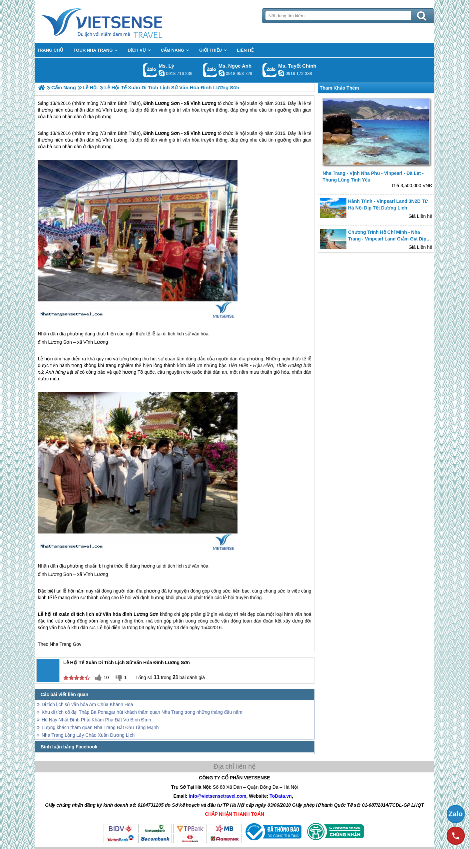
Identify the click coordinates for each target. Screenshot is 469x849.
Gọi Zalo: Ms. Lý (150, 70)
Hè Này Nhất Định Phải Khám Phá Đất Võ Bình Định (96, 719)
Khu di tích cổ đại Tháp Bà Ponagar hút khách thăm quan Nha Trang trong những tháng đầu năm (142, 712)
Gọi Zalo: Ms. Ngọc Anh (210, 70)
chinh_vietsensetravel (281, 73)
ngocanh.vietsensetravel (221, 73)
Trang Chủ (119, 21)
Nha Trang (60, 644)
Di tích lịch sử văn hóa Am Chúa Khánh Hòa (87, 704)
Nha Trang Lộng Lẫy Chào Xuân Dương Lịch (88, 735)
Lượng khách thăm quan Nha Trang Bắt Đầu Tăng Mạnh (100, 727)
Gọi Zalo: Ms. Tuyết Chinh (269, 70)
